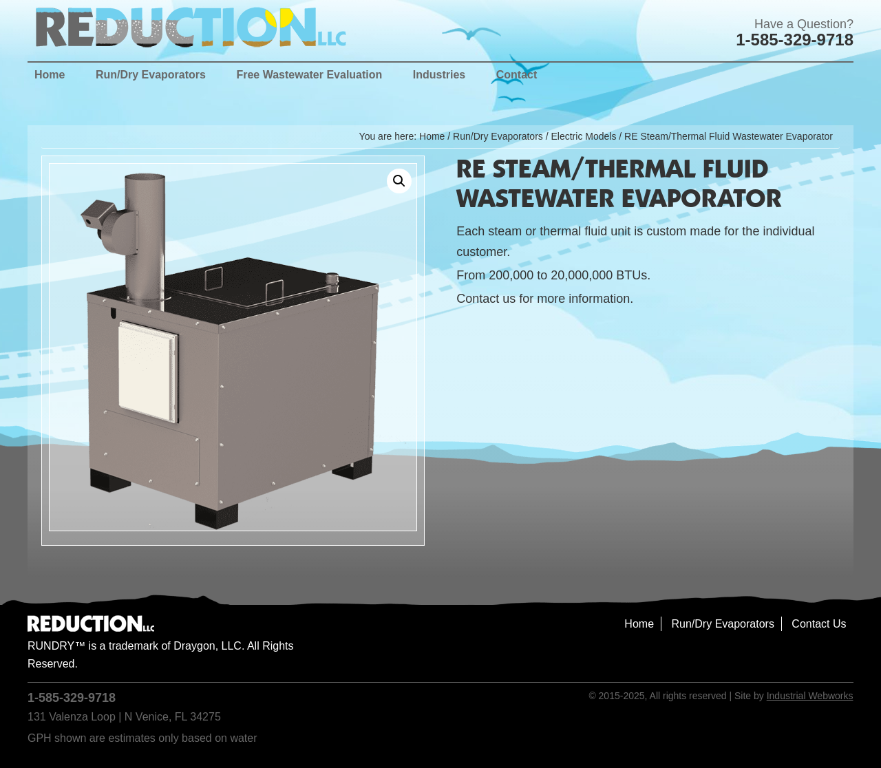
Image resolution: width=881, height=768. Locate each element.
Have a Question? (803, 24)
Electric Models (583, 136)
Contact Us (819, 624)
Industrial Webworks (810, 695)
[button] (399, 181)
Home (639, 624)
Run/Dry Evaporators (498, 136)
